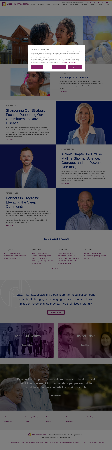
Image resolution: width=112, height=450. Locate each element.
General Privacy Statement (70, 62)
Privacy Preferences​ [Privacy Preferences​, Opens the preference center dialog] (37, 67)
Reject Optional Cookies (59, 67)
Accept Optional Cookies (75, 67)
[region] (56, 58)
